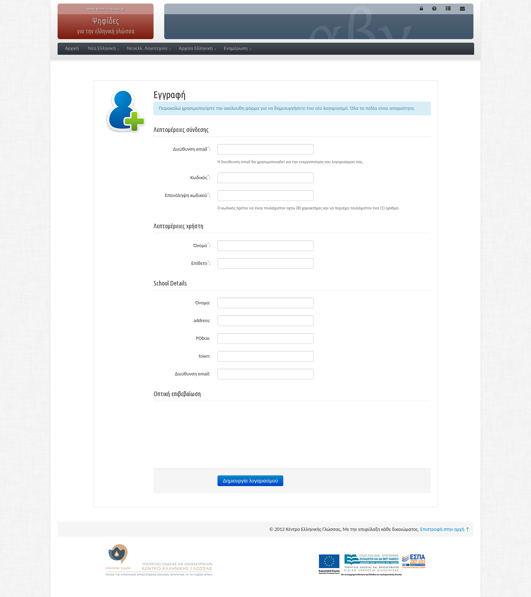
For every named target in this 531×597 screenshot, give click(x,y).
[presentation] (292, 422)
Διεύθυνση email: (191, 148)
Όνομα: (202, 245)
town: (204, 356)
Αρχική (72, 48)
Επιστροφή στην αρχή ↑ (445, 529)
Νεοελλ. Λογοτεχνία (149, 48)
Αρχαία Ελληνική (197, 48)
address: (201, 321)
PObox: (203, 338)
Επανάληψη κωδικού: (187, 195)
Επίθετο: (200, 263)
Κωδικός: (200, 177)
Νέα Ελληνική (103, 48)
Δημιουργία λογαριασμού (250, 481)
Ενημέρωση (237, 48)
